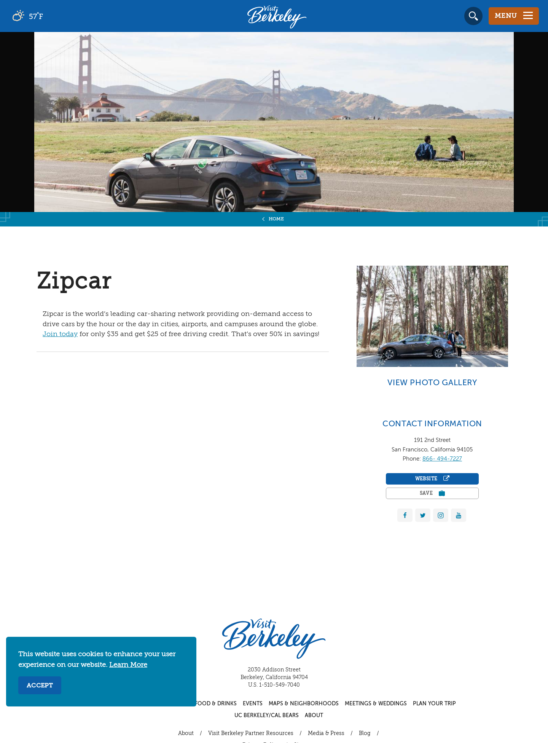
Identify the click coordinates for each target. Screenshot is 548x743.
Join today (60, 334)
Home (276, 219)
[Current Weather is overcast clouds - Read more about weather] (49, 16)
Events (253, 703)
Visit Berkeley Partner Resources (250, 733)
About (314, 715)
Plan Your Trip (434, 703)
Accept (40, 686)
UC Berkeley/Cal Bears (266, 715)
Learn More (128, 665)
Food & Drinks (216, 703)
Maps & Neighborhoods (304, 703)
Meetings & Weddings (376, 703)
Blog (365, 733)
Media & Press (326, 733)
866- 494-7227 (442, 459)
